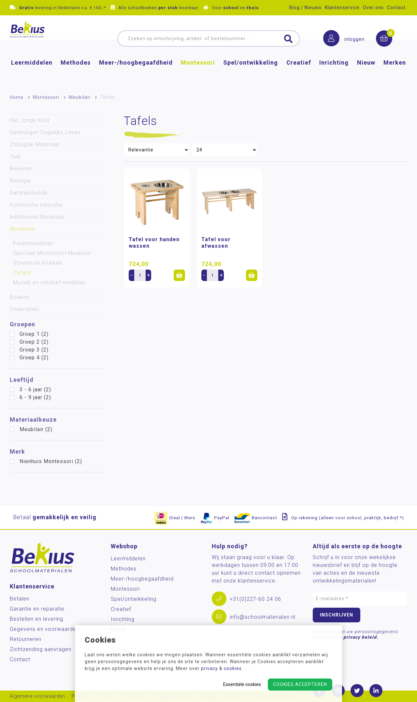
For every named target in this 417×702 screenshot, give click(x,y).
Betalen (19, 599)
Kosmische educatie (36, 205)
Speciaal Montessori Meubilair (52, 253)
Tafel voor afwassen (216, 242)
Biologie (20, 181)
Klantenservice (342, 7)
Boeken (19, 297)
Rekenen (21, 168)
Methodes (76, 73)
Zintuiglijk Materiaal (35, 144)
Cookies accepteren (300, 684)
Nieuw (366, 73)
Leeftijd (22, 379)
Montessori (198, 73)
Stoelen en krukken (37, 263)
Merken (394, 73)
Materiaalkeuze (33, 419)
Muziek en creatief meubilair (49, 282)
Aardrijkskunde (29, 193)
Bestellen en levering (36, 619)
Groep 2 (34, 342)
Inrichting (334, 73)
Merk (17, 451)
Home (16, 97)
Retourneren (25, 639)
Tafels (22, 273)
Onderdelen (24, 309)
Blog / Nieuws (305, 7)
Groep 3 (34, 350)
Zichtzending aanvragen (40, 649)
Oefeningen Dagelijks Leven (45, 132)
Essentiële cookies (242, 684)
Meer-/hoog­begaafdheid (136, 73)
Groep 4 (34, 357)
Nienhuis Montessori (51, 461)
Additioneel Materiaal (37, 217)
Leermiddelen (31, 73)
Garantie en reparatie (37, 609)
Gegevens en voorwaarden (44, 629)
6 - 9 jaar (35, 397)
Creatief (298, 73)
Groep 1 (34, 334)
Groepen (22, 324)
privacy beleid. (360, 637)
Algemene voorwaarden (37, 696)
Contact (396, 7)
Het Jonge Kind (29, 120)
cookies (233, 668)
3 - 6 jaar (35, 389)
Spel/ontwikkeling (250, 73)
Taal (15, 156)
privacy (209, 668)
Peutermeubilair (33, 243)
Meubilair (80, 97)
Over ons (373, 7)
